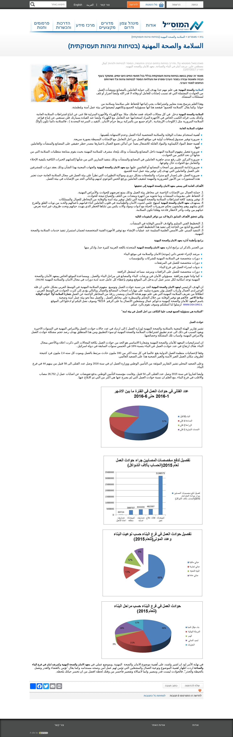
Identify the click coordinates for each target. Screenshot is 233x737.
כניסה (194, 4)
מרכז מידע (85, 25)
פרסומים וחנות (41, 25)
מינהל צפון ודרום (129, 25)
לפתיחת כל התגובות (154, 695)
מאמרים (192, 36)
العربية (90, 4)
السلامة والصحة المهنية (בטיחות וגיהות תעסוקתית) (158, 36)
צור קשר (105, 4)
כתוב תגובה (171, 685)
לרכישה (133, 4)
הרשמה (176, 4)
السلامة (199, 89)
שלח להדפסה (193, 686)
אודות (151, 25)
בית (201, 36)
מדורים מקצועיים (107, 25)
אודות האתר (158, 725)
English (78, 4)
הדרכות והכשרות (63, 25)
